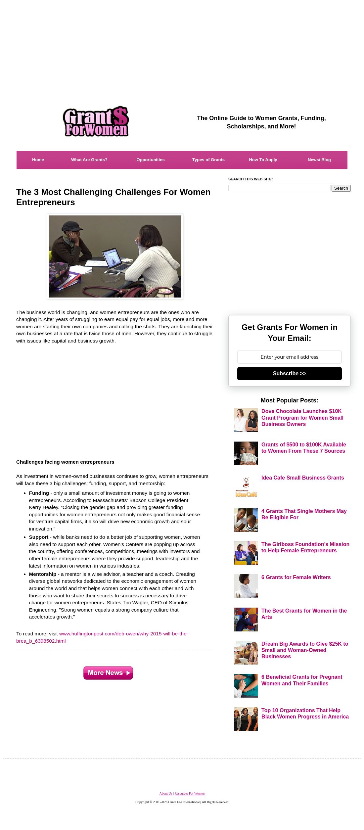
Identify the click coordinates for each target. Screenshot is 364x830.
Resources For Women (189, 793)
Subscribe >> (289, 373)
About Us (165, 793)
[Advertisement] (182, 46)
